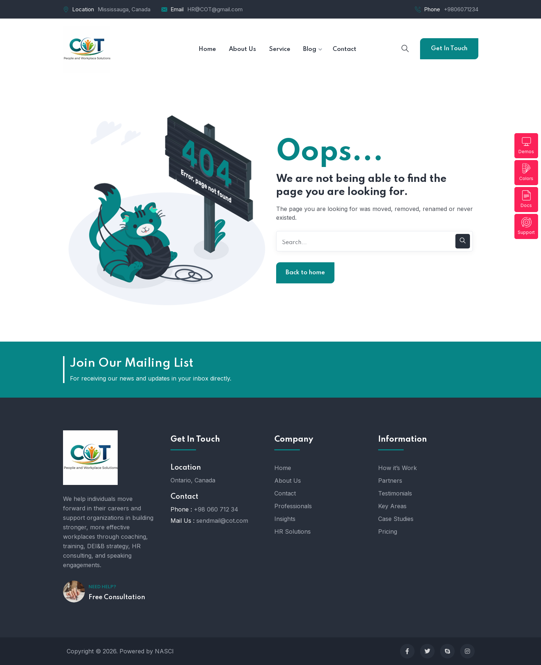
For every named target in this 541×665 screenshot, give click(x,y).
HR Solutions (292, 531)
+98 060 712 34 (216, 509)
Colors (526, 172)
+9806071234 (461, 9)
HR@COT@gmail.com (215, 9)
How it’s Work (397, 467)
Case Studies (395, 518)
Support (526, 226)
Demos (526, 145)
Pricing (387, 531)
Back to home (305, 273)
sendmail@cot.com (222, 520)
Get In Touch (449, 48)
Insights (284, 518)
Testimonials (395, 493)
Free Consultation (117, 597)
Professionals (293, 506)
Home (282, 467)
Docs (526, 199)
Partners (390, 480)
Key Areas (392, 506)
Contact (285, 493)
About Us (287, 480)
